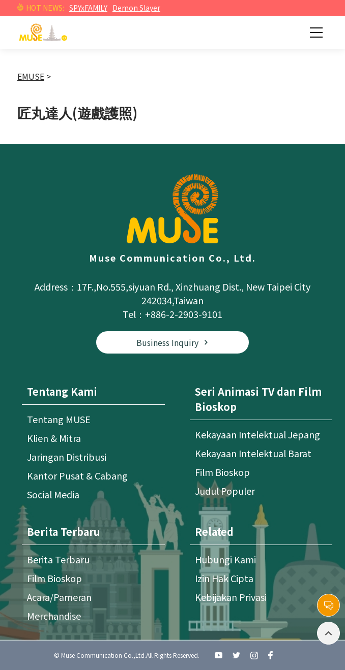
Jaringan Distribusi (66, 456)
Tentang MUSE (59, 419)
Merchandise (54, 615)
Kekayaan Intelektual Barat (253, 453)
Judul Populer (225, 490)
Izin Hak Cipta (224, 578)
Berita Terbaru (58, 559)
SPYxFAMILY (88, 8)
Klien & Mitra (54, 437)
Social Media (53, 494)
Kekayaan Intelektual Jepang (257, 434)
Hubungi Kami (225, 559)
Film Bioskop (222, 471)
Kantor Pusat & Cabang (77, 475)
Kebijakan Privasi (231, 596)
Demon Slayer (136, 8)
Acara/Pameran (59, 596)
